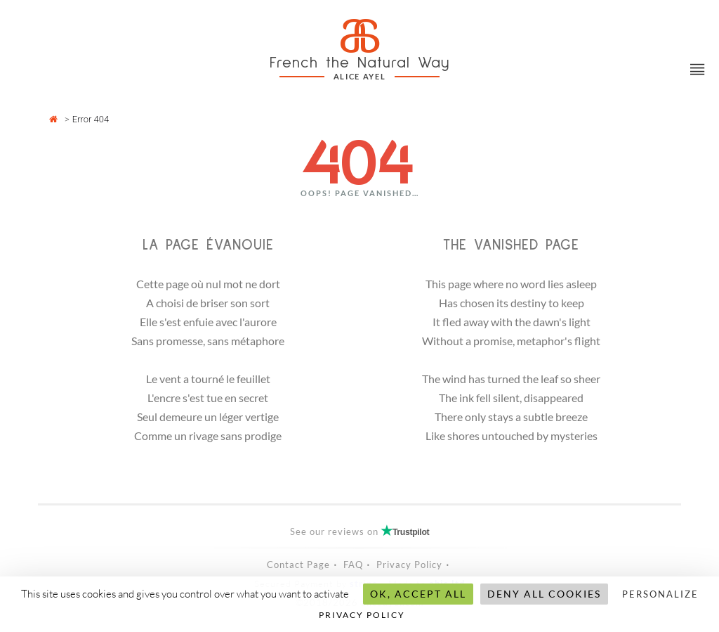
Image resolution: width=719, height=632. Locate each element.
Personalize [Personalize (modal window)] (660, 594)
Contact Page (298, 564)
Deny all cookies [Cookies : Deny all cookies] (544, 594)
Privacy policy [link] (362, 615)
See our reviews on (360, 531)
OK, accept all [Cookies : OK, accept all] (418, 594)
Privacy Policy (409, 564)
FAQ (353, 564)
